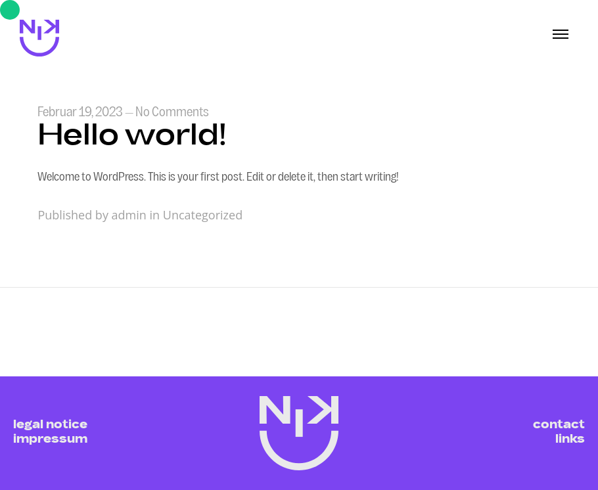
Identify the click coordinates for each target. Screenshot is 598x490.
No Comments (172, 113)
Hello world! (132, 137)
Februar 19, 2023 (80, 113)
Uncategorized (202, 215)
